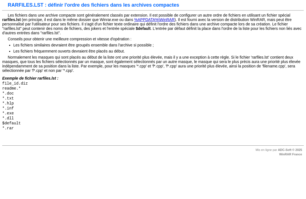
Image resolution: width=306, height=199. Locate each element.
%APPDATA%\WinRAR (154, 19)
